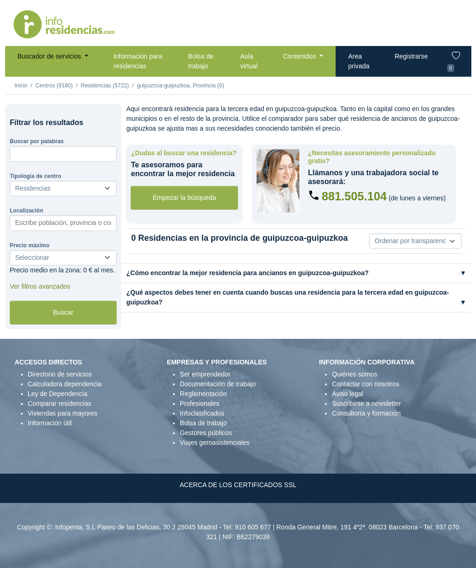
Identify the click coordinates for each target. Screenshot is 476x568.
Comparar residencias (60, 403)
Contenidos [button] (300, 56)
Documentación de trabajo (218, 384)
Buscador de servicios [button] (50, 56)
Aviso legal (347, 393)
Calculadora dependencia (65, 384)
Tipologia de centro (35, 176)
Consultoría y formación (366, 413)
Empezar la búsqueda (184, 197)
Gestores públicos (206, 432)
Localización (26, 210)
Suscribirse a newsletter (366, 403)
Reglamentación (203, 393)
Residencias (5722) (105, 85)
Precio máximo (29, 245)
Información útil (50, 423)
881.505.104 (354, 196)
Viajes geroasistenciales (215, 442)
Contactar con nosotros (365, 384)
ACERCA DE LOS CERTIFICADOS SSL (237, 485)
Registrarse (411, 56)
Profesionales (199, 403)
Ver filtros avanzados (40, 286)
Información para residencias (137, 61)
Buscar (63, 312)
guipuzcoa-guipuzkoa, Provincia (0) (180, 85)
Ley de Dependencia (57, 393)
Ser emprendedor (205, 374)
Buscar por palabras (37, 141)
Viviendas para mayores (63, 413)
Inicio (20, 85)
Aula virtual (249, 61)
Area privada (359, 61)
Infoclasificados (202, 413)
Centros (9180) (54, 85)
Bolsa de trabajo (200, 61)
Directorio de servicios (60, 374)
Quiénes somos (354, 374)
